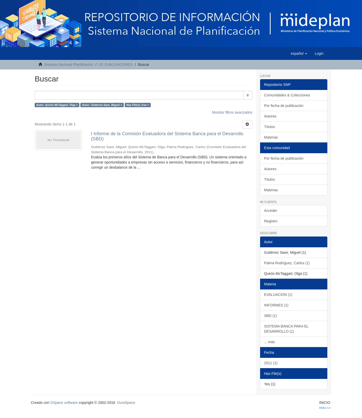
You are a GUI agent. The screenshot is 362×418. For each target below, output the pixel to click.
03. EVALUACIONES (115, 64)
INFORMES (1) (276, 305)
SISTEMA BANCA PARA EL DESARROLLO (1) (286, 328)
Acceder (270, 210)
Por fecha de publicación (283, 106)
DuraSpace (126, 403)
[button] (299, 53)
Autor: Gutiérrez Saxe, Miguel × (102, 104)
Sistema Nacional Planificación (68, 64)
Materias (271, 137)
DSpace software (64, 403)
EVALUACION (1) (278, 295)
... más (269, 342)
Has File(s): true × (137, 104)
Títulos (269, 127)
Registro (271, 221)
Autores (270, 116)
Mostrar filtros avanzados (232, 112)
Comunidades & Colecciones (287, 95)
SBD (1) (270, 316)
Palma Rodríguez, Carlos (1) (287, 263)
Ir (248, 95)
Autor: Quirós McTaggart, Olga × (57, 104)
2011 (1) (271, 363)
